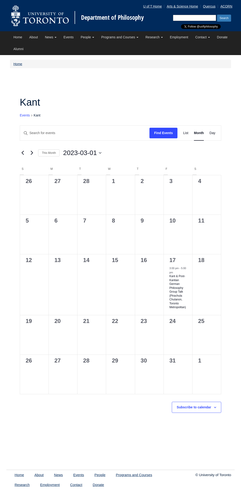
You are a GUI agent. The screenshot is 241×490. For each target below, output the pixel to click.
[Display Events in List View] (185, 133)
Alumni (18, 49)
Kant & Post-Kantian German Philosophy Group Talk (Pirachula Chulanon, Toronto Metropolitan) (177, 292)
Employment (179, 37)
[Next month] (32, 153)
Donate (222, 37)
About (33, 37)
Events (69, 37)
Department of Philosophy (112, 17)
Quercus (209, 6)
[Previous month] (22, 153)
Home (17, 37)
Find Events (163, 133)
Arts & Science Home (182, 6)
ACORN (226, 6)
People (87, 37)
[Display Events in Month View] (199, 133)
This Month (49, 153)
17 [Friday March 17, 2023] (172, 260)
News (50, 37)
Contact (202, 37)
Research (154, 37)
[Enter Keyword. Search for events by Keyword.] (84, 133)
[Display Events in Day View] (212, 133)
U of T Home (152, 6)
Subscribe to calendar (194, 407)
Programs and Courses (119, 37)
